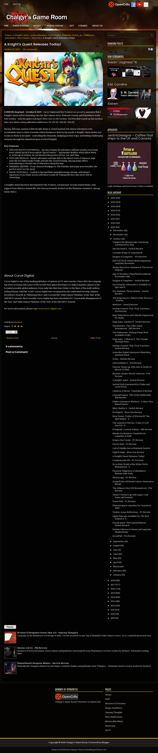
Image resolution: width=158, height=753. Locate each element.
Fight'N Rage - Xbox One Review (128, 452)
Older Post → (96, 338)
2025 (113, 202)
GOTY (72, 25)
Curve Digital (54, 35)
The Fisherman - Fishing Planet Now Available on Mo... (130, 333)
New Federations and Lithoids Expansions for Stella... (133, 316)
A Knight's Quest (21, 35)
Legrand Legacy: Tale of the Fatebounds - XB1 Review (132, 396)
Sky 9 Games (23, 37)
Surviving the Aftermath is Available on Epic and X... (131, 286)
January (117, 574)
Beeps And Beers (113, 708)
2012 (113, 605)
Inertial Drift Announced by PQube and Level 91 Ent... (131, 385)
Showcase (110, 725)
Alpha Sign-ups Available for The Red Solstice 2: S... (130, 517)
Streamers (82, 25)
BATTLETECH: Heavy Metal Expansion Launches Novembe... (131, 262)
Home (6, 4)
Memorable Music (114, 721)
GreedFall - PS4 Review (124, 536)
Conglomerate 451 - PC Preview (127, 460)
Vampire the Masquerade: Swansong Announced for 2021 (130, 243)
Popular (10, 627)
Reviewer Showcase (57, 24)
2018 (113, 580)
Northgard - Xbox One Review (127, 412)
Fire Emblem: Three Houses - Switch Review (130, 292)
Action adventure (38, 35)
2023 (113, 210)
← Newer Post (11, 338)
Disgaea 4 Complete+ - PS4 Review (129, 256)
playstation (10, 37)
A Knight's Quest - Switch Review (128, 380)
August (116, 545)
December (118, 230)
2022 (113, 214)
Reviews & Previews (21, 25)
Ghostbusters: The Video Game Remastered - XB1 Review (127, 327)
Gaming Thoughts (113, 712)
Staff (107, 699)
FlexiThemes (65, 749)
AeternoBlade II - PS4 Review (127, 362)
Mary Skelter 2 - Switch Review (127, 408)
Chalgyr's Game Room (77, 742)
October (117, 238)
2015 (113, 592)
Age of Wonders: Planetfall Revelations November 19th (131, 275)
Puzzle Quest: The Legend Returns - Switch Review (129, 524)
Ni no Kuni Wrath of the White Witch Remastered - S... (130, 465)
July (115, 549)
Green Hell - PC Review (124, 501)
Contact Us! (97, 25)
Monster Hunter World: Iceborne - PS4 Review (131, 375)
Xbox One (36, 37)
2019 (113, 227)
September (118, 541)
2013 (113, 601)
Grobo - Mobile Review (123, 358)
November (118, 234)
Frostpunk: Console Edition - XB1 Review (132, 429)
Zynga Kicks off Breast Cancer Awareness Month (133, 482)
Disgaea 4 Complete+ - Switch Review (131, 280)
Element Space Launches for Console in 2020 (131, 506)
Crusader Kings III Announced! (127, 252)
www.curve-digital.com (49, 308)
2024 (113, 206)
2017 (113, 584)
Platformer (88, 35)
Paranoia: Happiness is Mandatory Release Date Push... (129, 472)
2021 (113, 218)
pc (81, 35)
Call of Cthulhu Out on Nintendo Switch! (131, 448)
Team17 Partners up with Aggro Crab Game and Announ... (130, 496)
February (117, 570)
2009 (113, 618)
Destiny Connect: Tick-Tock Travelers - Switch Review (131, 347)
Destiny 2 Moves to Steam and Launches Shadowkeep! (131, 530)
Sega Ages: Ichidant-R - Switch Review (131, 321)
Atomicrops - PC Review (124, 477)
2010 (113, 613)
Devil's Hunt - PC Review (124, 444)
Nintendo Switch (70, 35)
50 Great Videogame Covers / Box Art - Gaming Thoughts (47, 632)
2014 (113, 597)
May (115, 558)
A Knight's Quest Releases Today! (32, 44)
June (115, 554)
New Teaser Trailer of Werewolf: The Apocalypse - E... (131, 417)
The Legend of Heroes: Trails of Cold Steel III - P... (130, 424)
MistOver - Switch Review (125, 304)
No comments (30, 49)
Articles (39, 24)
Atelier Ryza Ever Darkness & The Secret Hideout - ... (132, 268)
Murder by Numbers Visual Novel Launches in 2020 (129, 434)
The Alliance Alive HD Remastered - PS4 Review (132, 489)
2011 (112, 609)
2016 (113, 588)
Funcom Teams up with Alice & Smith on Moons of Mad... (132, 368)
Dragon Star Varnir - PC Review (127, 440)
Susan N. (18, 322)
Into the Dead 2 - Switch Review (127, 248)
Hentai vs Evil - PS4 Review (32, 647)
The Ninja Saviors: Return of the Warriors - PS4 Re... (132, 299)
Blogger (105, 742)
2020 (113, 223)
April (115, 562)
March (116, 566)
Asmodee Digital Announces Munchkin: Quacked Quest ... (131, 353)
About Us (18, 3)
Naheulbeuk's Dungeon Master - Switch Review (43, 663)
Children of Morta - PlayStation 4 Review (132, 391)
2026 (113, 197)
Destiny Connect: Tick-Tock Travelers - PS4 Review (131, 310)
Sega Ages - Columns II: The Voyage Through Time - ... (130, 340)
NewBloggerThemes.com (96, 749)
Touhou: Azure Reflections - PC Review (131, 512)
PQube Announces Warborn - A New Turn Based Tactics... (132, 403)
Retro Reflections (113, 716)
